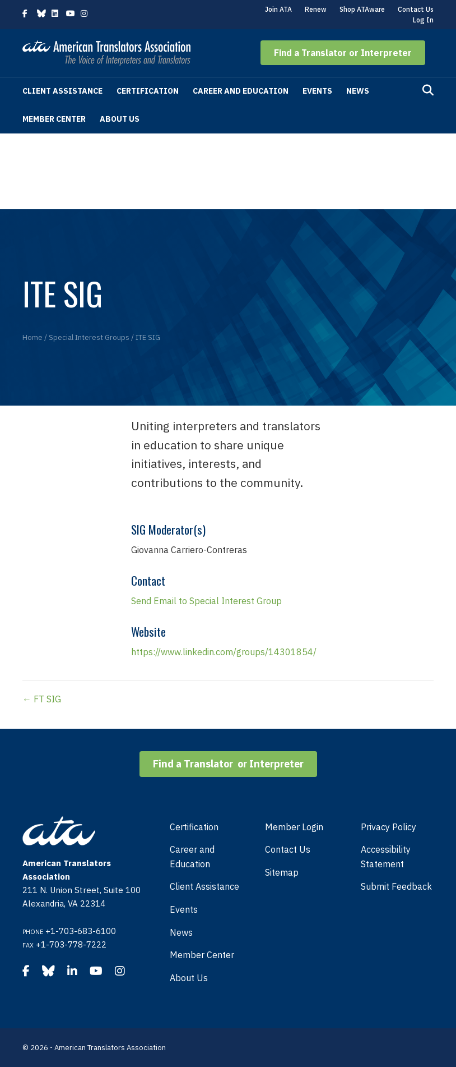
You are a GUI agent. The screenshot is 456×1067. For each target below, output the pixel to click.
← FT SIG (41, 699)
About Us (119, 119)
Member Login (294, 827)
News (357, 91)
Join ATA (278, 9)
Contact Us (416, 9)
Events (317, 91)
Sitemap (282, 872)
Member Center (54, 119)
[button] (342, 52)
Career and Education (241, 91)
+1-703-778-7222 (71, 944)
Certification (148, 91)
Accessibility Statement (386, 857)
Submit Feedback (396, 886)
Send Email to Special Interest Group (206, 600)
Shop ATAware (362, 9)
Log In (423, 20)
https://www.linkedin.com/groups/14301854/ (224, 651)
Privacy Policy (388, 827)
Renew (316, 9)
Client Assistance (62, 91)
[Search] (428, 90)
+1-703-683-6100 (80, 931)
